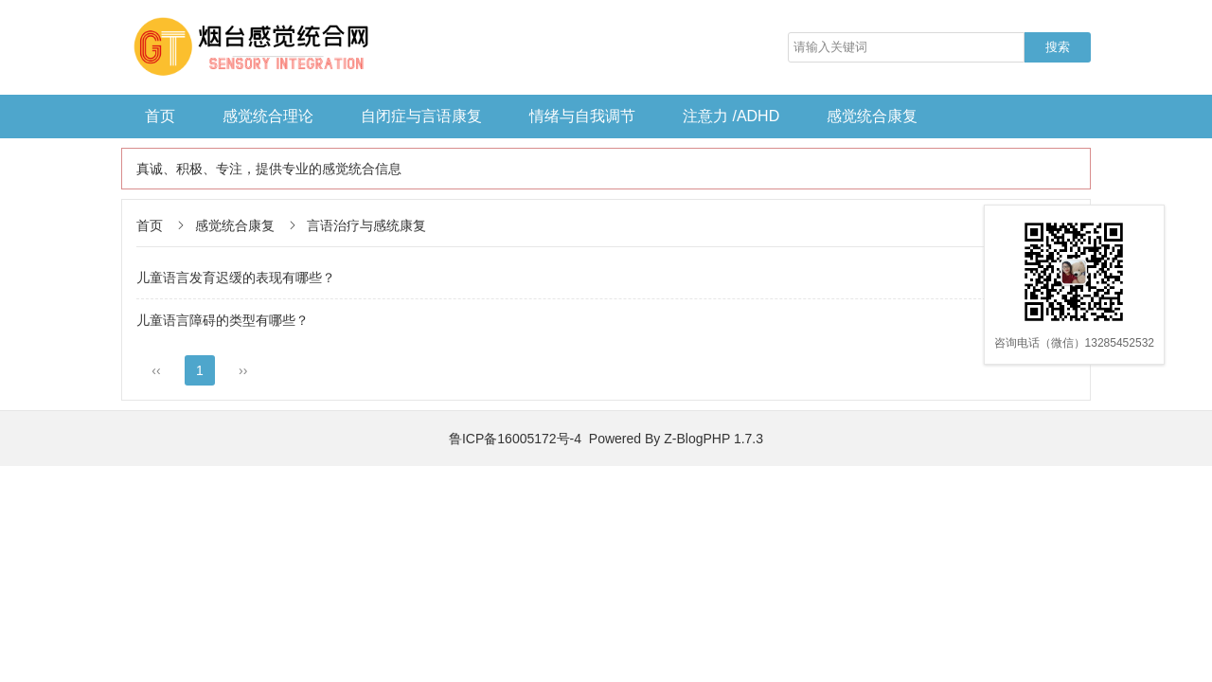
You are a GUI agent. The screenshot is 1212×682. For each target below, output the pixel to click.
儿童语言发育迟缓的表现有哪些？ (235, 277)
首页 (160, 116)
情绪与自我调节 (582, 116)
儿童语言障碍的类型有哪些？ (222, 320)
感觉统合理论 (268, 116)
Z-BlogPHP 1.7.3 (713, 438)
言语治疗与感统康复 (366, 225)
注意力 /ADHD (731, 116)
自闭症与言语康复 (421, 116)
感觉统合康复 (872, 116)
